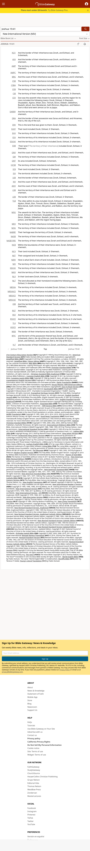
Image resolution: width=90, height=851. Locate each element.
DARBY (13, 111)
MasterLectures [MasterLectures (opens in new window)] (34, 796)
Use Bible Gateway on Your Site (41, 728)
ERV (14, 125)
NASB (13, 236)
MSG (14, 212)
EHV (14, 133)
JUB (14, 177)
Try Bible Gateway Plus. (44, 10)
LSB (14, 190)
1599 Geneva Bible (49, 406)
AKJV (14, 186)
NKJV (13, 272)
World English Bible (70, 557)
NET (14, 255)
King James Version (70, 433)
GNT (14, 161)
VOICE (13, 327)
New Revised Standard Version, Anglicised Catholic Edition (38, 514)
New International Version (26, 489)
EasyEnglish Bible (51, 389)
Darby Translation (64, 382)
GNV (14, 152)
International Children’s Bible (59, 425)
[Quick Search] (41, 29)
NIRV (13, 260)
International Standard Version (31, 429)
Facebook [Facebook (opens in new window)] (31, 808)
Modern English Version (23, 452)
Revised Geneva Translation (33, 535)
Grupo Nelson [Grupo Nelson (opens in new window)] (33, 780)
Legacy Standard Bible (62, 438)
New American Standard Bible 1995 (36, 474)
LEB (14, 197)
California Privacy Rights (38, 741)
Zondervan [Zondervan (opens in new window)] (32, 793)
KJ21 (14, 53)
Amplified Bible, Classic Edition (26, 361)
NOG (13, 228)
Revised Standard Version (29, 537)
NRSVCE (12, 295)
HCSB (13, 165)
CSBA (13, 85)
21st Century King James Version (19, 355)
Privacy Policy (64, 670)
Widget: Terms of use (36, 754)
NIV (14, 264)
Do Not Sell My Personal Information (44, 745)
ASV (14, 59)
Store (29, 700)
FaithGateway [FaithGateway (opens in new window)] (33, 767)
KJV (14, 182)
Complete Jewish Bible (20, 378)
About (30, 687)
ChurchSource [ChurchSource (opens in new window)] (33, 773)
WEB (14, 331)
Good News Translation (50, 416)
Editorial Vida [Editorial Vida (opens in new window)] (33, 783)
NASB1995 (11, 240)
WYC (14, 336)
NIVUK (13, 268)
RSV (14, 315)
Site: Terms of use (35, 751)
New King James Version (33, 497)
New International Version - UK (28, 493)
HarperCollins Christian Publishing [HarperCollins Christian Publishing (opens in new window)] (42, 776)
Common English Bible (35, 376)
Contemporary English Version (18, 380)
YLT (14, 345)
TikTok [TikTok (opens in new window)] (30, 818)
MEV (14, 224)
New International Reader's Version (67, 484)
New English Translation (33, 482)
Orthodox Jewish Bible (25, 533)
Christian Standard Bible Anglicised (45, 374)
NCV (14, 251)
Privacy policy (33, 738)
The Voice (30, 555)
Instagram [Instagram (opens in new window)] (32, 811)
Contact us (32, 735)
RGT (14, 310)
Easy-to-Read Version (70, 387)
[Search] (85, 29)
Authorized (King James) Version (31, 435)
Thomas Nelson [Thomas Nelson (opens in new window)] (34, 786)
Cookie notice (33, 748)
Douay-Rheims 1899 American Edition (67, 384)
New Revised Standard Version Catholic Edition (57, 521)
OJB (14, 304)
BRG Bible (33, 363)
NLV (14, 276)
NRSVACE (12, 291)
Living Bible (47, 446)
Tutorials (31, 725)
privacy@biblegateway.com (12, 672)
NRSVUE (12, 300)
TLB (14, 201)
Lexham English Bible (35, 444)
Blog (29, 703)
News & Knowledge (35, 690)
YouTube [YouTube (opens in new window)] (31, 824)
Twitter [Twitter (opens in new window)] (30, 821)
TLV (14, 323)
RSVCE (13, 319)
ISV (14, 173)
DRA (14, 118)
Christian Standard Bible (61, 367)
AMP (14, 66)
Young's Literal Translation (31, 561)
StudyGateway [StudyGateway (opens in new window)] (33, 770)
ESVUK (13, 141)
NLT (14, 280)
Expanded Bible (46, 404)
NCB (14, 245)
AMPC (13, 72)
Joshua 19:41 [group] (8, 44)
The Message (38, 450)
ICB (14, 169)
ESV (14, 137)
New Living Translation (67, 501)
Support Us (32, 710)
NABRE (13, 232)
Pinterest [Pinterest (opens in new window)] (31, 814)
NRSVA (13, 287)
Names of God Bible (74, 455)
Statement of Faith (35, 694)
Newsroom (32, 707)
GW (14, 157)
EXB (14, 146)
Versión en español (35, 836)
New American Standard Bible (56, 469)
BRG (14, 77)
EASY (13, 129)
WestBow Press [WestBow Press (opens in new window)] (34, 789)
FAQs (29, 722)
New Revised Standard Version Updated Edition (57, 527)
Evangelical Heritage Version (42, 393)
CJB (14, 93)
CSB (14, 81)
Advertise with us (35, 732)
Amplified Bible (12, 359)
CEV (14, 98)
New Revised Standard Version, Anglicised (31, 508)
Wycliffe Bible (63, 559)
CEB (14, 89)
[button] (86, 4)
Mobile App (32, 697)
